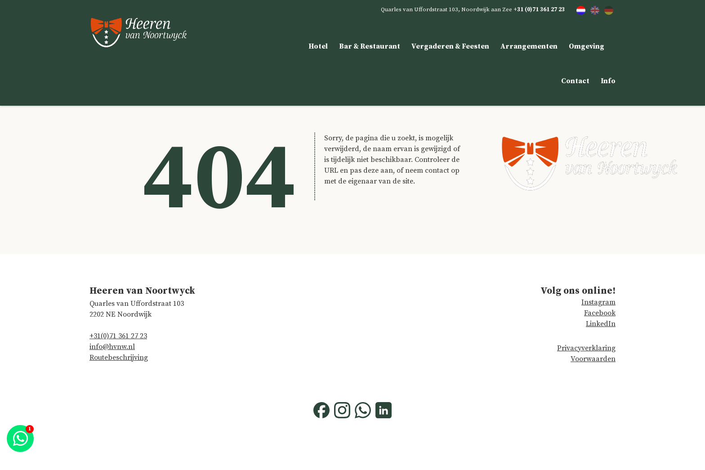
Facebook (600, 313)
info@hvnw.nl (112, 346)
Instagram (598, 302)
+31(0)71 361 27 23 (118, 335)
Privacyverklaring (586, 348)
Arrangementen (529, 46)
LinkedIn (601, 323)
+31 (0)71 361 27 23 (539, 9)
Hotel (318, 46)
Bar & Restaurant (369, 46)
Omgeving (586, 46)
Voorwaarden (593, 358)
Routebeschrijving (118, 357)
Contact (575, 80)
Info (608, 80)
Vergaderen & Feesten (450, 46)
